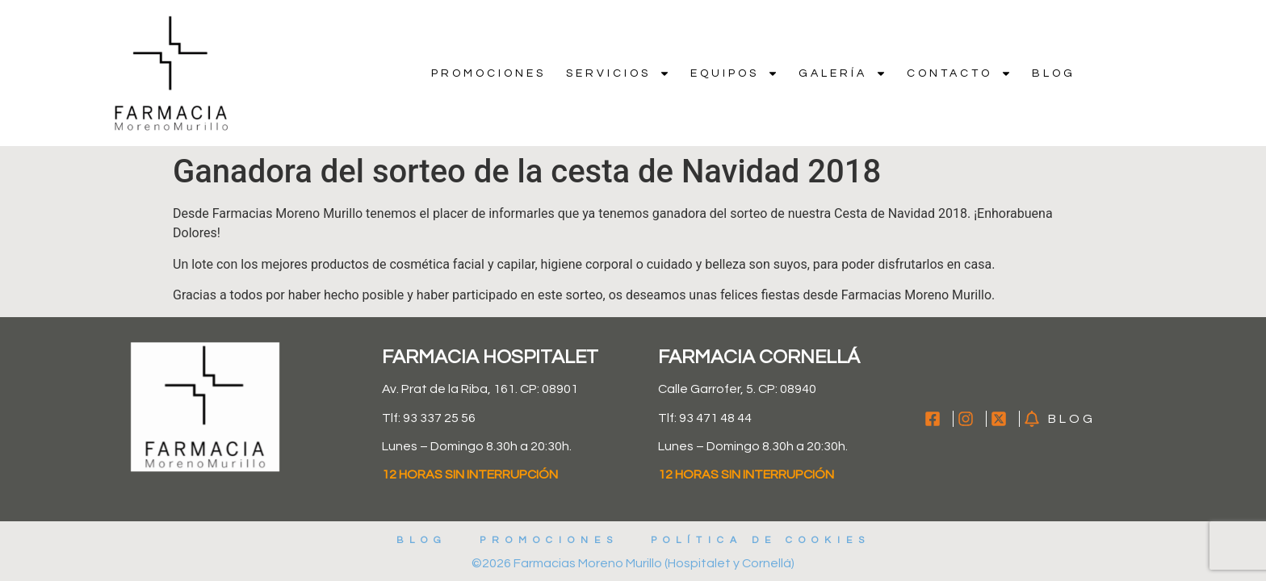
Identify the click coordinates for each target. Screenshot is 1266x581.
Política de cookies (760, 540)
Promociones (488, 73)
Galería (843, 73)
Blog (1053, 73)
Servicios (618, 73)
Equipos (734, 73)
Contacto (959, 73)
